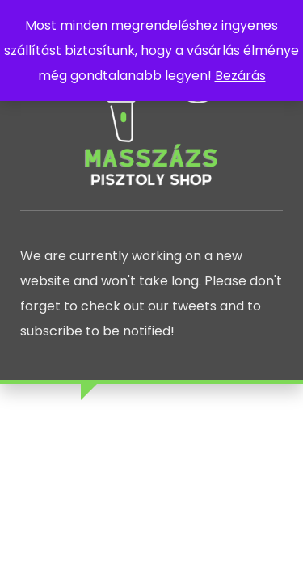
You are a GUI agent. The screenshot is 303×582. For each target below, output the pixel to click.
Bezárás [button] (240, 75)
